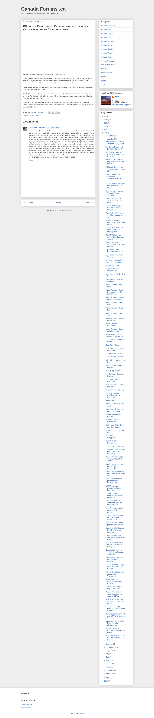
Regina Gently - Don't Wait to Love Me (115, 349)
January (109, 673)
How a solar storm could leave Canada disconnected (115, 623)
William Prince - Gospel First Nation (114, 386)
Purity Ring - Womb (113, 371)
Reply (31, 160)
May (107, 660)
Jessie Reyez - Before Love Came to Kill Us (114, 335)
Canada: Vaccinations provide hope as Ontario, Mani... (114, 481)
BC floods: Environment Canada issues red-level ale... (115, 169)
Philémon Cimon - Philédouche (112, 421)
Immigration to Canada (109, 65)
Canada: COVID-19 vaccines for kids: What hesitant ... (115, 244)
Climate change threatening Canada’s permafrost (114, 495)
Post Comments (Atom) (63, 210)
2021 (106, 133)
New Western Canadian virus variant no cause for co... (115, 601)
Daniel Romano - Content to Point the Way (115, 330)
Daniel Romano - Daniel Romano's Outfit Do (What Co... (114, 292)
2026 (106, 116)
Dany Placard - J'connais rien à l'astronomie (115, 410)
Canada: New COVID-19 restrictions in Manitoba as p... (115, 474)
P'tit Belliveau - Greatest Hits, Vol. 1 (115, 375)
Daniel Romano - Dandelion (112, 325)
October (109, 644)
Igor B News (25, 707)
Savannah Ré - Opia (113, 354)
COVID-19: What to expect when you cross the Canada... (115, 567)
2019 (106, 681)
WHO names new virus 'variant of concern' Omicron (114, 193)
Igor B (117, 97)
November (110, 139)
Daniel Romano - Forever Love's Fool (115, 319)
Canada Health (106, 33)
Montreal (104, 69)
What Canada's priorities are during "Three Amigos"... (115, 510)
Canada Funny (106, 29)
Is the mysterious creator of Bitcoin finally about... (115, 143)
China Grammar (26, 704)
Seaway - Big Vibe (112, 265)
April (108, 664)
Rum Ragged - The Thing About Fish (115, 280)
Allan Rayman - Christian (115, 357)
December (110, 136)
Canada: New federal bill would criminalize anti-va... (115, 215)
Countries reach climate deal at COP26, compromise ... (114, 466)
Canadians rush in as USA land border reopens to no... (115, 638)
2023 (106, 126)
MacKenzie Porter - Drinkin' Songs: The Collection (114, 395)
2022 (106, 129)
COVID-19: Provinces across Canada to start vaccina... (115, 237)
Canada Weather (34, 116)
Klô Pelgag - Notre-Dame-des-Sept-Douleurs (115, 426)
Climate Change (107, 57)
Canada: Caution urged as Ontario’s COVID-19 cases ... (115, 459)
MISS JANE (33, 128)
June (108, 657)
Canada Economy (108, 25)
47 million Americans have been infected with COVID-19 (115, 452)
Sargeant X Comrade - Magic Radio (114, 270)
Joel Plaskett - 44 (112, 400)
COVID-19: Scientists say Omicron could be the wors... (115, 186)
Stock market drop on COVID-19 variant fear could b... (115, 154)
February (109, 670)
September (110, 647)
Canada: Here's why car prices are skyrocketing (115, 524)
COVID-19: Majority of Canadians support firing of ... (114, 208)
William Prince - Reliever (115, 390)
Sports (103, 81)
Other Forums (106, 73)
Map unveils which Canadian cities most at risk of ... (115, 631)
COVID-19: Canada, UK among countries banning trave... (114, 230)
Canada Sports (106, 49)
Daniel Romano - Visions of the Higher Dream (115, 298)
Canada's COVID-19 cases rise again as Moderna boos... (114, 503)
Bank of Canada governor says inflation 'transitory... (115, 574)
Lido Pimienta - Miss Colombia (113, 415)
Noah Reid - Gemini (113, 345)
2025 (106, 120)
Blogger (81, 713)
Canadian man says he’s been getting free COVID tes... (115, 559)
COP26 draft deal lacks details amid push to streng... (114, 545)
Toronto (104, 84)
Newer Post (28, 203)
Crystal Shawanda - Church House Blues (114, 251)
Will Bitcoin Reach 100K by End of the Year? (114, 148)
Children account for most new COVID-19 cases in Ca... (115, 616)
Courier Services (107, 61)
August (109, 651)
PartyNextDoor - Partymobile (112, 442)
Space (103, 77)
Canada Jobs (106, 37)
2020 (106, 678)
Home (58, 203)
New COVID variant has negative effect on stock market (115, 162)
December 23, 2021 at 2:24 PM (49, 128)
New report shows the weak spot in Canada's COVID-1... (115, 552)
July (107, 654)
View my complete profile (121, 105)
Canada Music (106, 45)
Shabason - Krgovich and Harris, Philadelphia (115, 261)
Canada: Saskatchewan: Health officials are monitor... (115, 530)
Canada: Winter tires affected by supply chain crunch (115, 537)
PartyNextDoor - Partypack (112, 437)
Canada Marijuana (108, 41)
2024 (106, 123)
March (108, 667)
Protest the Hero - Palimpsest (112, 380)
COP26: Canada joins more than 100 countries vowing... (115, 609)
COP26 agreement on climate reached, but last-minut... (114, 488)
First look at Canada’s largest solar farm (114, 588)
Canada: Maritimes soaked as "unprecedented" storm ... (115, 177)
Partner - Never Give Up (115, 446)
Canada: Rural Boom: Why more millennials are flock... (114, 200)
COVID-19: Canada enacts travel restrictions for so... (115, 222)
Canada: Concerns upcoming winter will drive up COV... (114, 594)
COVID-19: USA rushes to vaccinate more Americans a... (115, 517)
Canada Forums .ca (43, 9)
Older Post (89, 203)
